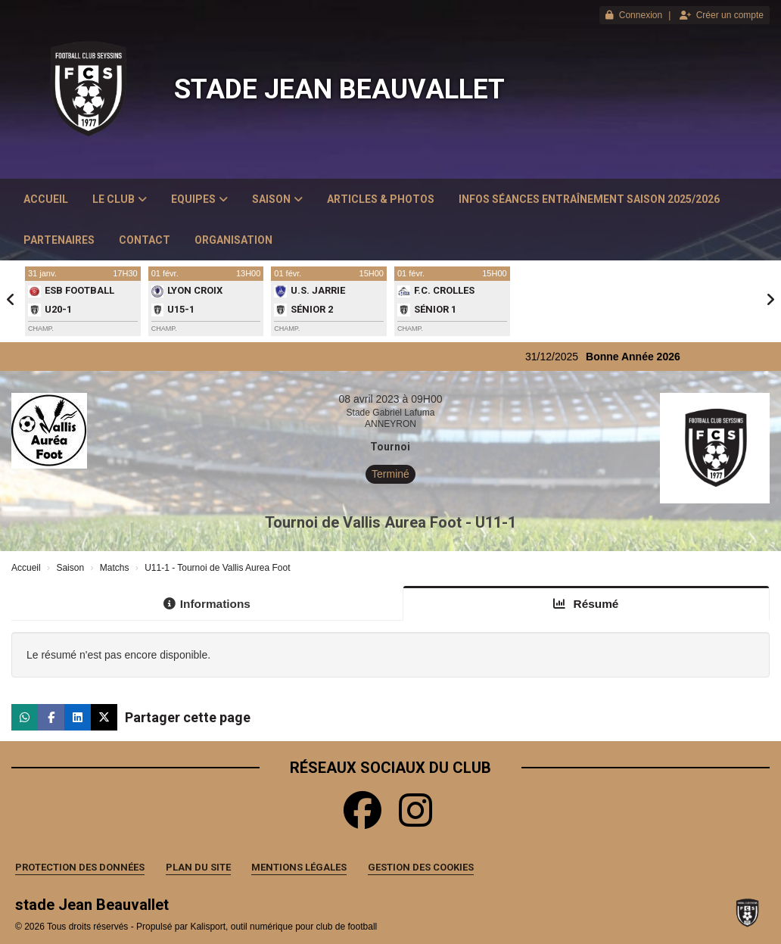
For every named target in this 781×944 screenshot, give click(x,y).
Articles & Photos (380, 199)
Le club (119, 199)
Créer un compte (722, 15)
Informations (206, 603)
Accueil (45, 199)
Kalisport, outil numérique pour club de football (283, 926)
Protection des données (80, 867)
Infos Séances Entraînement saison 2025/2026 (589, 199)
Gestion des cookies (421, 867)
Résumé (585, 603)
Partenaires (59, 240)
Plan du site (198, 867)
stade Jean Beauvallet (339, 89)
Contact (144, 240)
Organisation (233, 240)
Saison (277, 199)
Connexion (633, 15)
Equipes (199, 199)
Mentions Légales (299, 867)
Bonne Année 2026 (641, 356)
